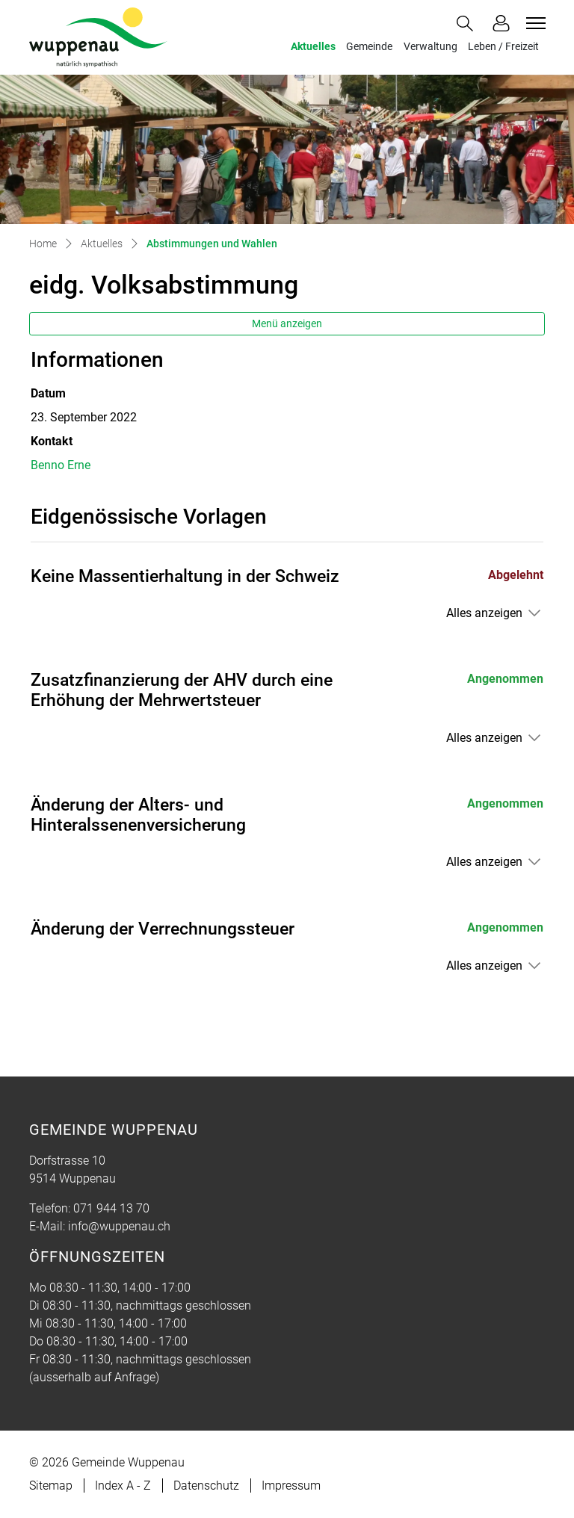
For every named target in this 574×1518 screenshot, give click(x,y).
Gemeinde (369, 46)
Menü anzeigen (287, 323)
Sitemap (50, 1485)
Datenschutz (206, 1485)
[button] (468, 23)
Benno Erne (60, 465)
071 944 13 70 (111, 1208)
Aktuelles (313, 46)
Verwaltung (430, 46)
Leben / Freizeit (503, 46)
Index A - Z (123, 1485)
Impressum (291, 1485)
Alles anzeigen (484, 613)
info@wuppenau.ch (119, 1226)
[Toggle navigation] (533, 23)
